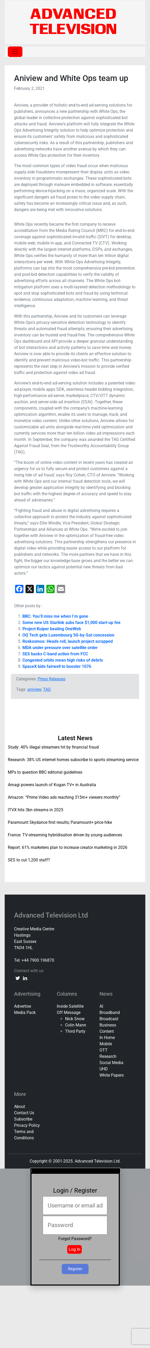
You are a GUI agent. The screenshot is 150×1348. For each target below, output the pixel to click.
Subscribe (23, 1119)
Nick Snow (75, 1018)
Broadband (109, 1012)
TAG (47, 689)
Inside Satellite (70, 1006)
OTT (103, 1050)
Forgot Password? (75, 1238)
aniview (34, 689)
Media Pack (25, 1012)
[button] (75, 1171)
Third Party (75, 1031)
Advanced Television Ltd (52, 915)
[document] (75, 1227)
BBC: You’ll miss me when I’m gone (55, 616)
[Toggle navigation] (15, 51)
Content (106, 1031)
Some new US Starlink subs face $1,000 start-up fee (71, 622)
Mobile (105, 1043)
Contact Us (24, 1112)
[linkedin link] (25, 978)
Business (107, 1025)
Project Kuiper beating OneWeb (51, 628)
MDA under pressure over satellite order (60, 647)
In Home (107, 1037)
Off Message (68, 1012)
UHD (103, 1068)
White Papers (111, 1075)
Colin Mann (75, 1025)
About (19, 1106)
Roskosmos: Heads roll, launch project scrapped (67, 641)
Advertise (22, 1006)
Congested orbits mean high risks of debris (62, 660)
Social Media (111, 1062)
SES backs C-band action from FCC (55, 653)
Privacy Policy (27, 1125)
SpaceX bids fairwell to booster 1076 (56, 666)
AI (101, 1006)
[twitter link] (17, 978)
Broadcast (108, 1018)
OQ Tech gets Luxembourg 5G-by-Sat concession (68, 635)
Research (107, 1056)
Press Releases (51, 678)
